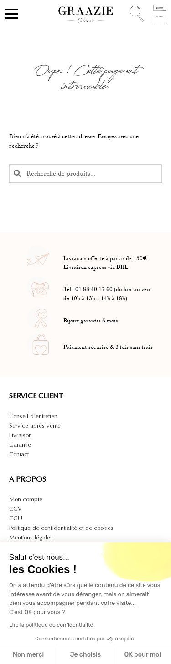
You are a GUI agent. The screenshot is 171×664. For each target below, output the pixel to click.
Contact (19, 454)
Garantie (20, 444)
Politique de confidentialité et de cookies (61, 527)
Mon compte (25, 499)
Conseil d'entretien (33, 415)
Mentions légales (31, 537)
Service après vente (35, 425)
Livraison (20, 435)
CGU (15, 518)
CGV (15, 508)
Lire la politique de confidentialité (51, 625)
